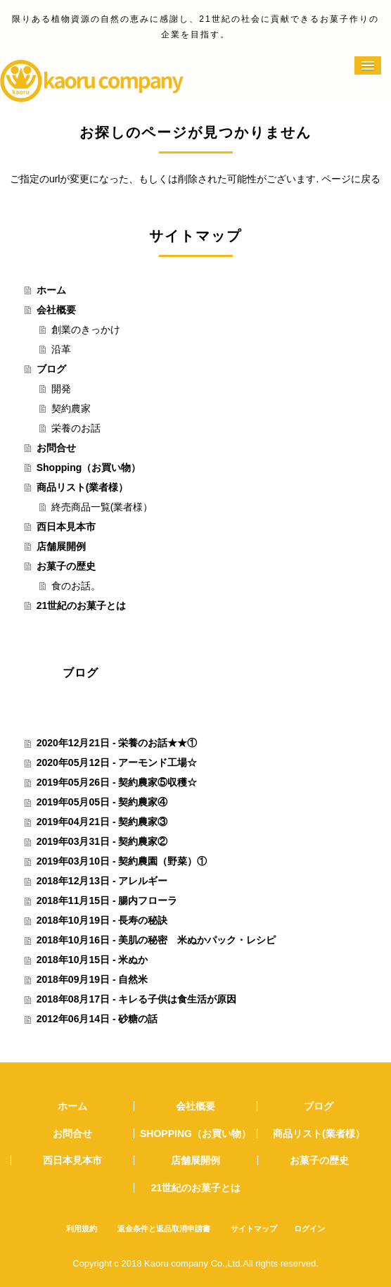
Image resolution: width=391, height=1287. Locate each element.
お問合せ (56, 447)
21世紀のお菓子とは (82, 605)
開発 (61, 388)
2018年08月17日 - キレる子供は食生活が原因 (137, 999)
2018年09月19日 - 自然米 (92, 979)
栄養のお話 (76, 428)
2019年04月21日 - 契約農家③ (102, 821)
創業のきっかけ (85, 329)
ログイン (309, 1228)
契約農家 (71, 408)
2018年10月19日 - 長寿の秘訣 (102, 920)
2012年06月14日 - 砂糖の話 (97, 1018)
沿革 (61, 349)
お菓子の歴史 (66, 566)
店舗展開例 (61, 546)
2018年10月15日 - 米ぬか (92, 959)
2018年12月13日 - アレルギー (102, 880)
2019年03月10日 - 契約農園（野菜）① (122, 861)
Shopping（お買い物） (89, 467)
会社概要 (56, 309)
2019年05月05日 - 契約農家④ (102, 802)
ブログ (51, 369)
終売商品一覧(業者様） (102, 507)
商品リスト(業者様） (83, 487)
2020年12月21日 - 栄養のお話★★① (117, 742)
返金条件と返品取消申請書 (163, 1228)
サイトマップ (254, 1228)
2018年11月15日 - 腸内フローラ (107, 900)
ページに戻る (350, 178)
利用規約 (81, 1228)
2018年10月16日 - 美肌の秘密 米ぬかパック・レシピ (156, 940)
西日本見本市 (66, 526)
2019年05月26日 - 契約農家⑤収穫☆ (117, 782)
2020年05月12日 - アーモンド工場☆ (117, 762)
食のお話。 (76, 585)
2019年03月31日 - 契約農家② (102, 841)
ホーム (51, 290)
